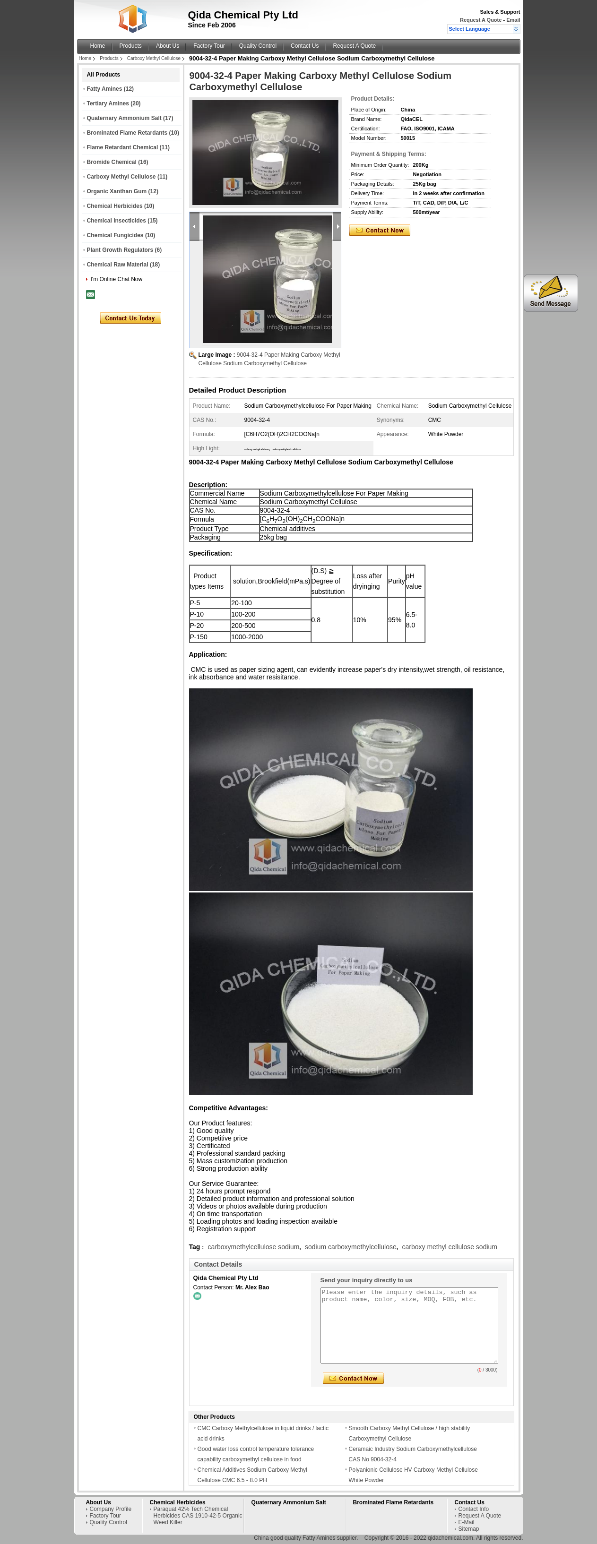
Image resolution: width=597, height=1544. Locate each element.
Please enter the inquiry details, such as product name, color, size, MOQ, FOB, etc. (409, 1325)
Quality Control (258, 46)
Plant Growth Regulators (120, 250)
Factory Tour (209, 46)
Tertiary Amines (108, 103)
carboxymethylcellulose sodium (254, 1247)
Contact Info (474, 1509)
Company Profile (111, 1509)
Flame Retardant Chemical (122, 147)
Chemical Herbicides (115, 206)
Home (97, 46)
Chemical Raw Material (117, 264)
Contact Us (305, 46)
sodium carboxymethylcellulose (351, 1247)
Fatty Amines (104, 89)
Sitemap (469, 1529)
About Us (167, 46)
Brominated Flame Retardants (127, 132)
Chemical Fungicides (115, 235)
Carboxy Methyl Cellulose (154, 58)
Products (131, 46)
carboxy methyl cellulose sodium (449, 1247)
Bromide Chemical (112, 162)
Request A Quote (481, 20)
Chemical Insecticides (116, 220)
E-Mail (467, 1522)
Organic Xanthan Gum (117, 191)
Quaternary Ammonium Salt (124, 118)
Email (513, 20)
